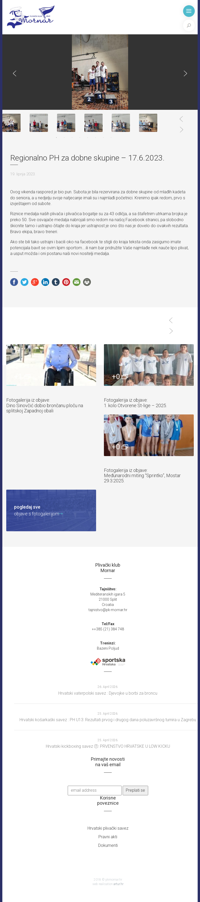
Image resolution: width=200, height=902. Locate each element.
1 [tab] (56, 137)
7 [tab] (103, 137)
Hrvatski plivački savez (108, 828)
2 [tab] (64, 137)
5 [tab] (87, 137)
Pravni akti (107, 836)
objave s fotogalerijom (36, 510)
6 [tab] (95, 137)
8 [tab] (111, 137)
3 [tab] (72, 137)
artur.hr (118, 884)
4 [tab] (80, 137)
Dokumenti (108, 845)
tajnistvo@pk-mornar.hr (108, 610)
